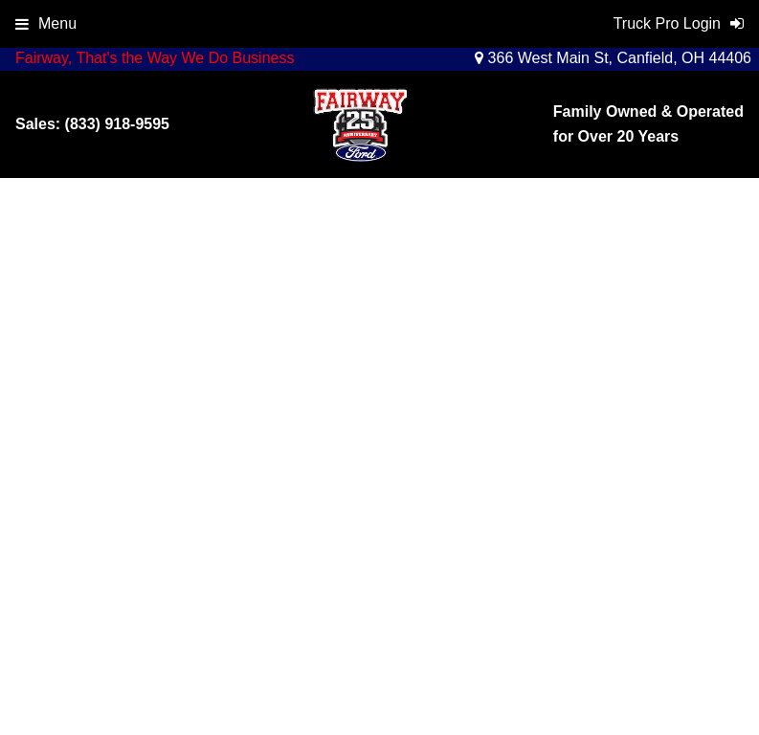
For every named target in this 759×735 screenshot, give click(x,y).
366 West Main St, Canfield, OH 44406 (613, 58)
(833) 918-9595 (117, 124)
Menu (46, 23)
